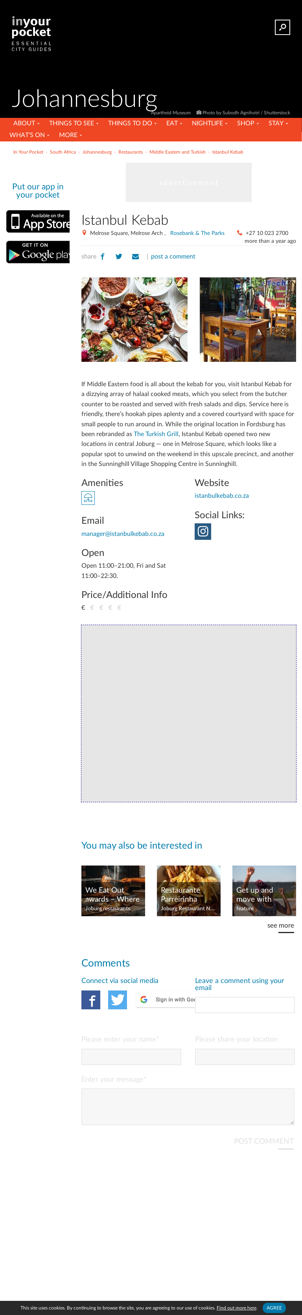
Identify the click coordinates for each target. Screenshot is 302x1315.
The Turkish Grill (156, 434)
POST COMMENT (264, 1148)
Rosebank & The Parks (197, 233)
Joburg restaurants (107, 909)
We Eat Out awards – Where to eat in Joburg (112, 895)
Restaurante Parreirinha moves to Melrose (180, 895)
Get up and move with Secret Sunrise (260, 895)
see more (280, 925)
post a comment (173, 256)
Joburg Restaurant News (189, 909)
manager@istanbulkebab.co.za (122, 534)
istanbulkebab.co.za (222, 496)
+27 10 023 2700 (267, 233)
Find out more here (236, 1308)
